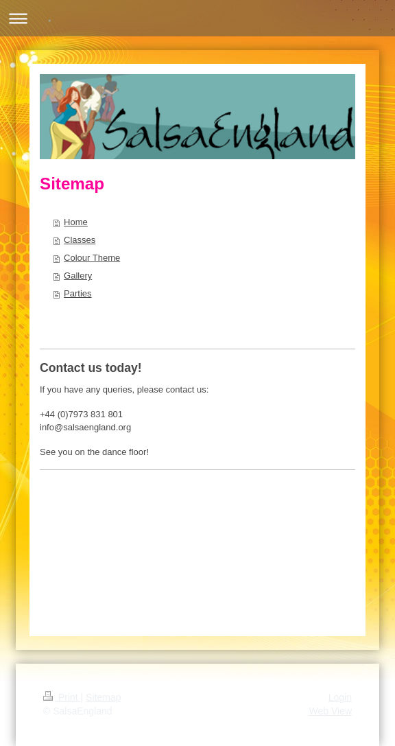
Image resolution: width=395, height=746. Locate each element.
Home (76, 222)
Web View (330, 711)
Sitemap (103, 697)
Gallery (78, 275)
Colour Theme (92, 258)
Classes (79, 240)
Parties (77, 293)
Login (340, 697)
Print (62, 697)
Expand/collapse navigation (197, 18)
